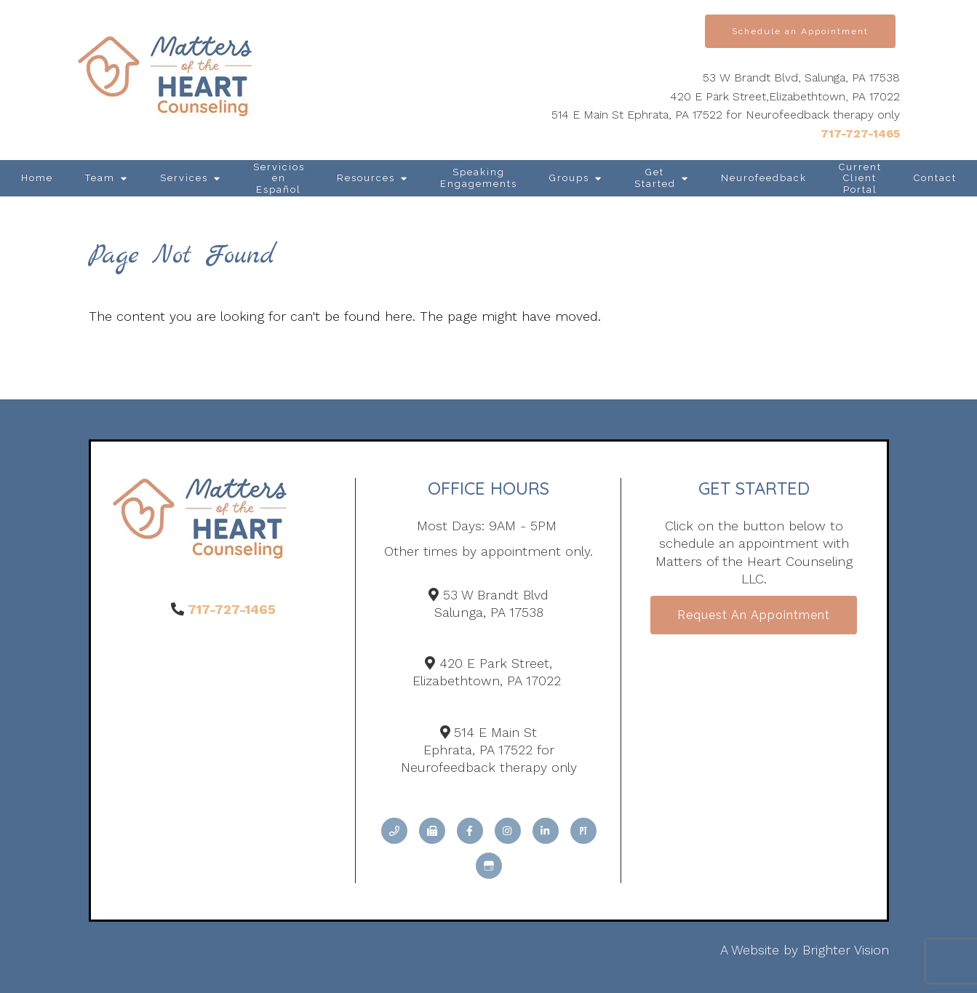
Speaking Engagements (478, 178)
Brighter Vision (845, 949)
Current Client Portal (860, 178)
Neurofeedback (764, 177)
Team (100, 177)
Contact (935, 177)
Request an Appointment (753, 615)
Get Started (655, 178)
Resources (366, 177)
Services (184, 177)
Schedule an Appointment (800, 31)
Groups (569, 177)
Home (37, 177)
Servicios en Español (279, 178)
